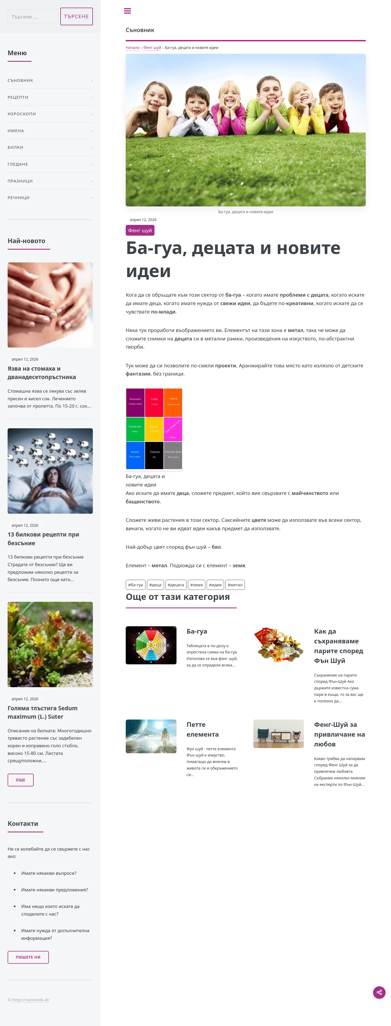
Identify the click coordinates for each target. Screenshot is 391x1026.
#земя (196, 584)
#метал (235, 584)
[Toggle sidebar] (127, 11)
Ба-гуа (197, 631)
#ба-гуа (135, 584)
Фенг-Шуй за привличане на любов (339, 734)
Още (20, 779)
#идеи (215, 584)
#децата (176, 584)
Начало (133, 47)
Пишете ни (28, 957)
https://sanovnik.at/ (31, 999)
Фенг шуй (152, 47)
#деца (155, 584)
